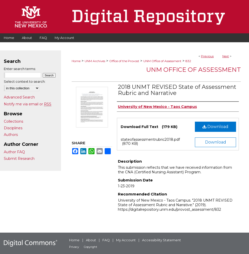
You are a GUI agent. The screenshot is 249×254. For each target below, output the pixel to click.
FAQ (106, 240)
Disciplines (13, 128)
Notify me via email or (27, 104)
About (91, 240)
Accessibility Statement (161, 240)
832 (188, 61)
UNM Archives (95, 61)
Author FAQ (14, 152)
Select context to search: (24, 81)
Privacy (74, 247)
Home (76, 61)
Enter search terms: (20, 69)
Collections (13, 121)
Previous (207, 56)
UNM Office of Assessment (162, 61)
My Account (126, 240)
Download (215, 126)
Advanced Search (19, 97)
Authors (11, 134)
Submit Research (19, 158)
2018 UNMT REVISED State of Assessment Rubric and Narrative (177, 89)
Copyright (90, 247)
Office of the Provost (124, 61)
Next (225, 56)
